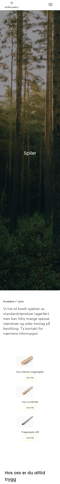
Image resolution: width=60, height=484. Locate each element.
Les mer (30, 377)
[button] (50, 5)
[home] (12, 5)
